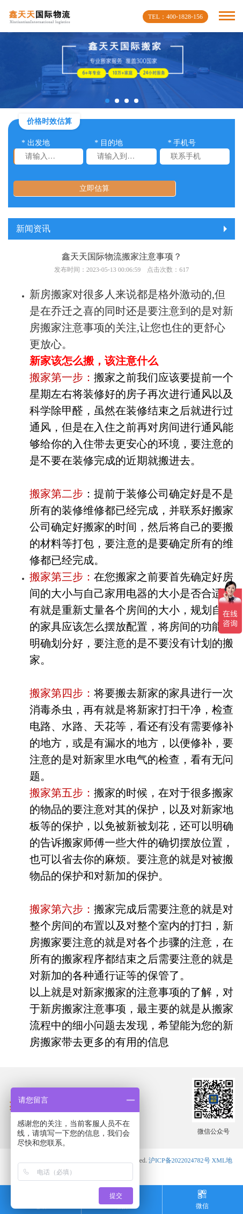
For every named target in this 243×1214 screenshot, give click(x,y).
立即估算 (94, 188)
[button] (107, 101)
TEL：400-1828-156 (175, 16)
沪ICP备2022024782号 (179, 1160)
